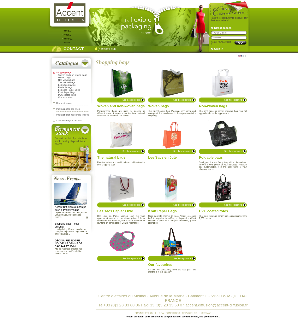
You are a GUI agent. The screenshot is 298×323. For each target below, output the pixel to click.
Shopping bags (63, 72)
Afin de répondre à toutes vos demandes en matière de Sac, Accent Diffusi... (68, 251)
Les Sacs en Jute (67, 85)
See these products (131, 100)
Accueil (95, 48)
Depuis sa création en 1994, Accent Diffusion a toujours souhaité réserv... (71, 214)
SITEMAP (206, 313)
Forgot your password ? (221, 43)
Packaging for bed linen (68, 109)
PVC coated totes (67, 95)
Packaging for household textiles (72, 114)
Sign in (218, 48)
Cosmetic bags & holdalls (69, 120)
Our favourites (65, 97)
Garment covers (64, 103)
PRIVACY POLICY (144, 313)
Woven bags (64, 77)
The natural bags (66, 82)
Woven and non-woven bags (72, 75)
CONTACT (73, 48)
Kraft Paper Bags (67, 92)
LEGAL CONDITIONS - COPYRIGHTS (177, 313)
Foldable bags (65, 87)
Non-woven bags (66, 80)
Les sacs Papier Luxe (69, 90)
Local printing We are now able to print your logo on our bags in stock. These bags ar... (71, 231)
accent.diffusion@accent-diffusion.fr (216, 305)
